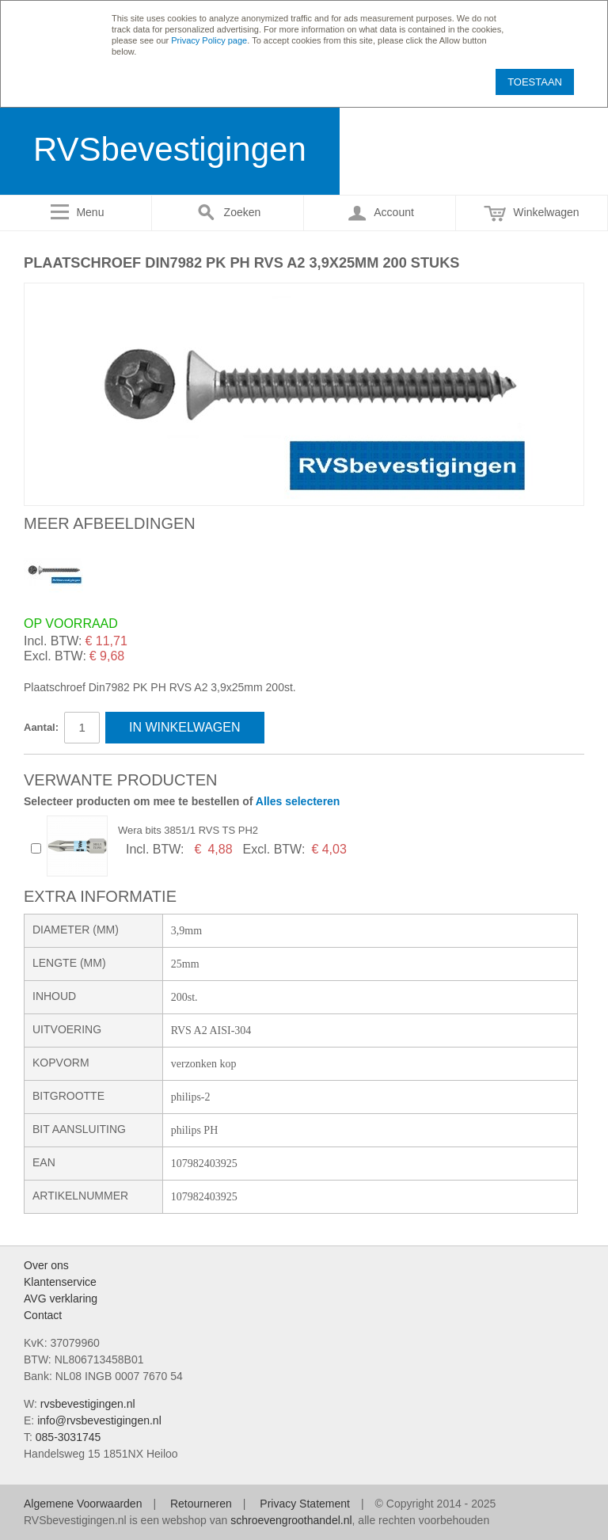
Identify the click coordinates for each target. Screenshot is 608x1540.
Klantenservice (60, 1282)
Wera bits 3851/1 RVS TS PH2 (188, 830)
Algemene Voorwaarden (83, 1503)
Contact (43, 1315)
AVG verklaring (60, 1298)
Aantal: (41, 727)
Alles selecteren (298, 801)
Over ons (46, 1265)
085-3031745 (68, 1437)
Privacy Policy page (209, 40)
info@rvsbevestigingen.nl (99, 1420)
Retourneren (201, 1503)
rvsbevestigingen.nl (87, 1403)
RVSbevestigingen (169, 149)
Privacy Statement (305, 1503)
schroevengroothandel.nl (291, 1520)
